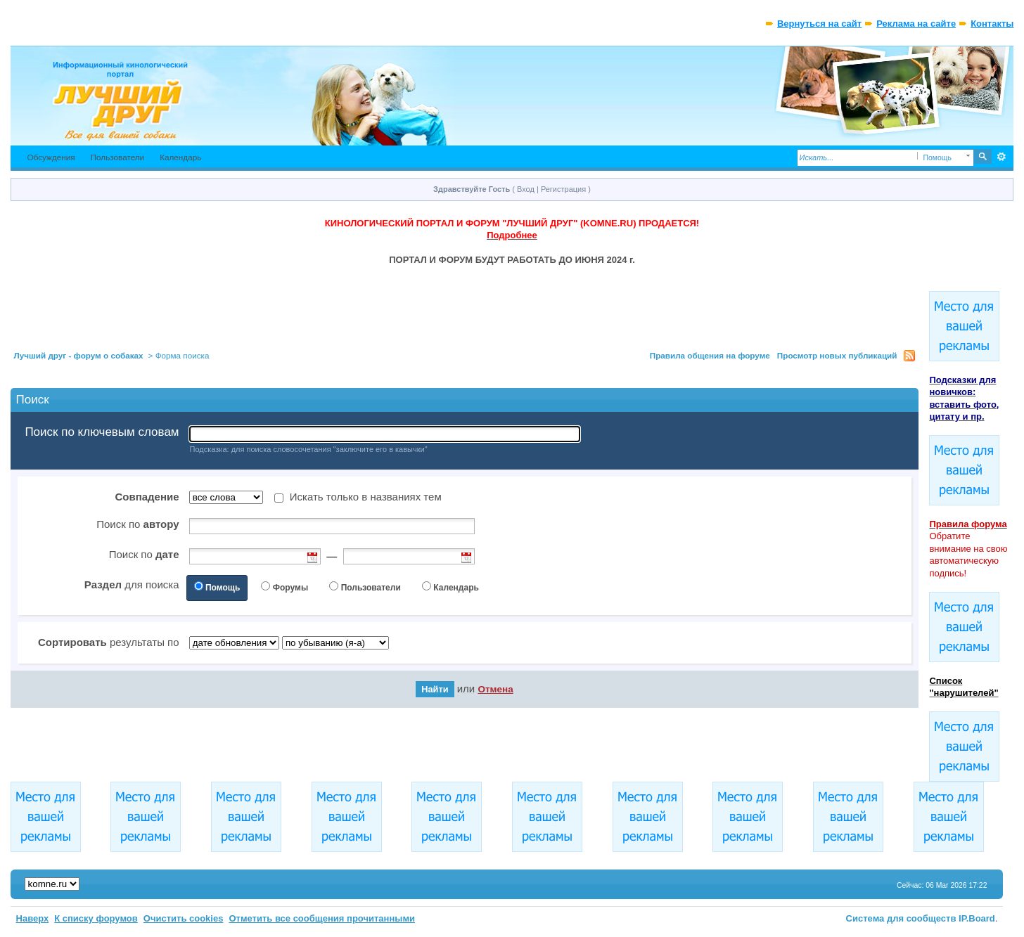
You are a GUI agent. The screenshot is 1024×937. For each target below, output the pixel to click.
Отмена (495, 689)
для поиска (131, 584)
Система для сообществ (901, 918)
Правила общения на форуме (710, 355)
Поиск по (137, 524)
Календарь (180, 157)
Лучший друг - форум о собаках (78, 355)
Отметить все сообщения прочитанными (322, 918)
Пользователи (118, 157)
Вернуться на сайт (819, 23)
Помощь (222, 588)
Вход (526, 189)
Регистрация (563, 189)
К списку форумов (96, 918)
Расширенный (1001, 157)
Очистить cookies (183, 918)
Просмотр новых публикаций (837, 355)
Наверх (32, 918)
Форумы (290, 588)
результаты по (108, 642)
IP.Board (977, 918)
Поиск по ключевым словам (102, 432)
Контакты (992, 23)
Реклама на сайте (916, 23)
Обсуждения (51, 157)
